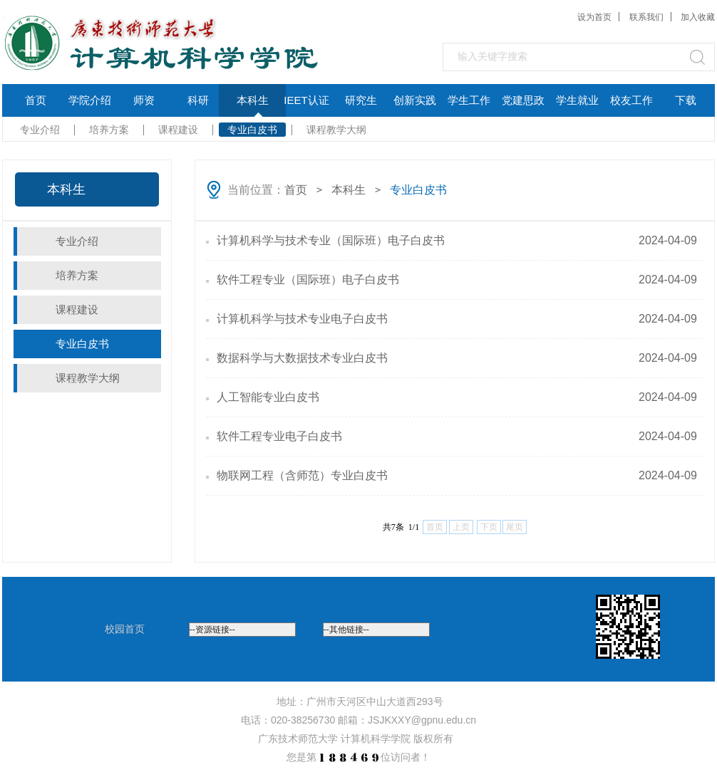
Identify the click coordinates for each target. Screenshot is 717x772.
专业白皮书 (252, 129)
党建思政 (523, 100)
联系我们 (646, 17)
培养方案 (109, 129)
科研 (198, 100)
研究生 (361, 100)
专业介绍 (40, 129)
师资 (144, 100)
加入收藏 (698, 17)
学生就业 (577, 100)
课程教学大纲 (336, 129)
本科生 (253, 100)
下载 (685, 100)
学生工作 (469, 100)
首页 (35, 100)
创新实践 (414, 100)
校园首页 (125, 629)
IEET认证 (306, 100)
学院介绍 (89, 100)
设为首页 (594, 17)
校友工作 (631, 100)
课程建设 (178, 129)
